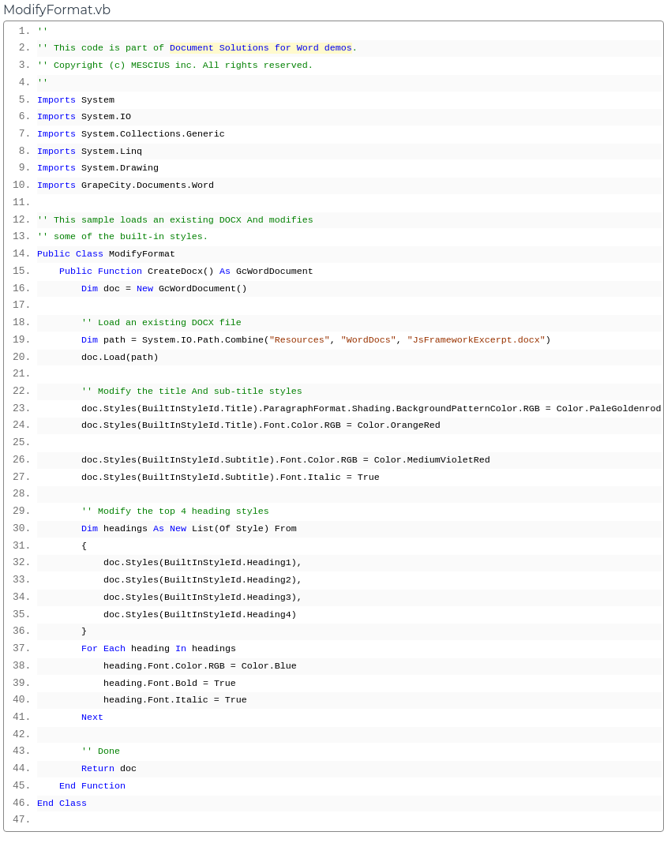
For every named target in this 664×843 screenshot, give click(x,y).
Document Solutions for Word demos (261, 48)
